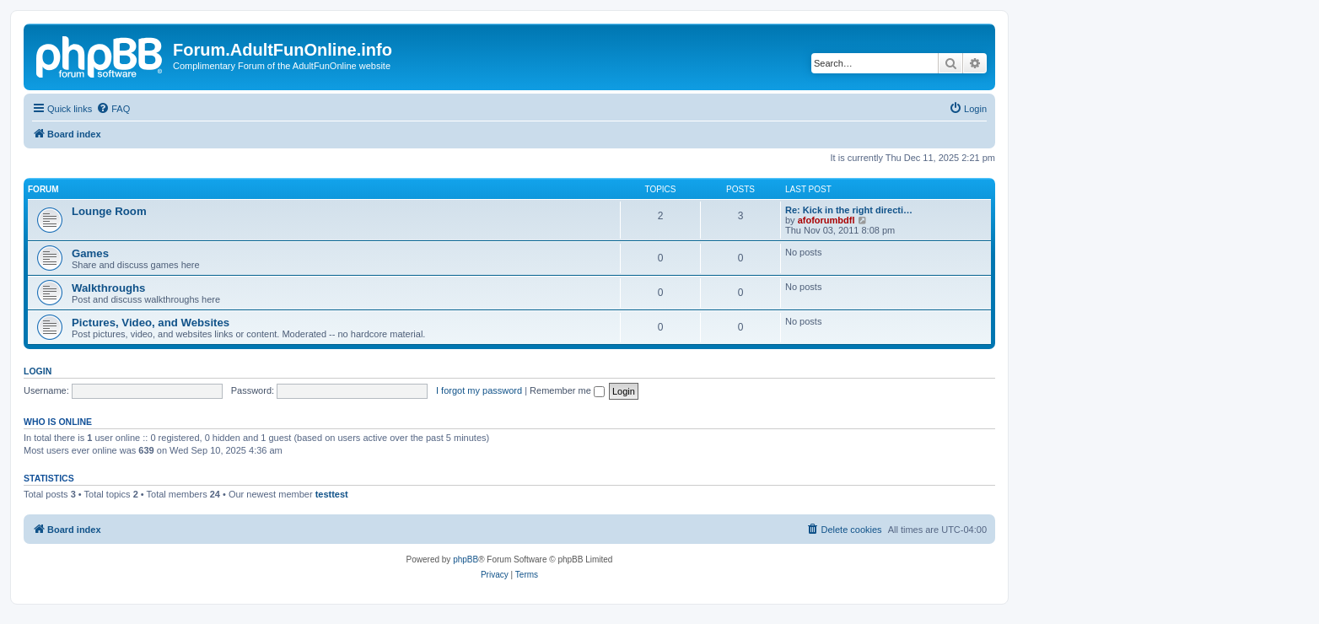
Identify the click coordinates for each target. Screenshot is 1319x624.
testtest (331, 494)
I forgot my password (479, 390)
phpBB (465, 559)
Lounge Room (109, 211)
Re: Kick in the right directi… (849, 210)
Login (37, 371)
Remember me (567, 390)
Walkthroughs (108, 288)
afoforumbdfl (826, 220)
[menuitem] (113, 109)
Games (90, 253)
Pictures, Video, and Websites (150, 322)
